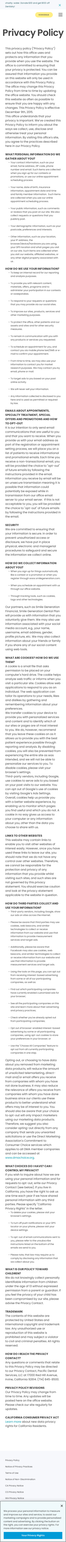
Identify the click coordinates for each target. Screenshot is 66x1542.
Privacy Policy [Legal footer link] (12, 1460)
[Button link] (44, 14)
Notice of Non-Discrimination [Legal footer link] (20, 1479)
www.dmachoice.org (19, 1158)
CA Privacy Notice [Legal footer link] (14, 1485)
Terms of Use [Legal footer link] (11, 1472)
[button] (60, 15)
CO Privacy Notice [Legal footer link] (14, 1491)
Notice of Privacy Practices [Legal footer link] (18, 1466)
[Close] (62, 1506)
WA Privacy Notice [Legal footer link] (14, 1498)
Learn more (13, 1422)
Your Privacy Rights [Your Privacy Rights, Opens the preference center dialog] (32, 1535)
